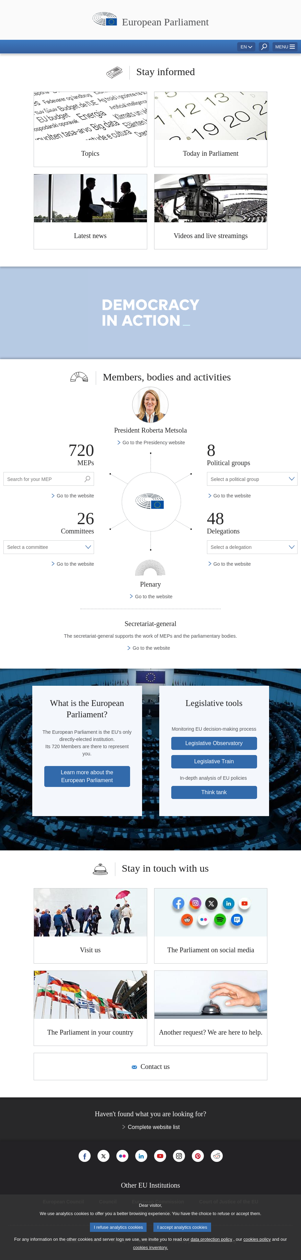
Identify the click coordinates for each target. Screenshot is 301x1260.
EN (244, 46)
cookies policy (257, 1239)
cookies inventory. (150, 1247)
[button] (285, 46)
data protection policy (211, 1239)
